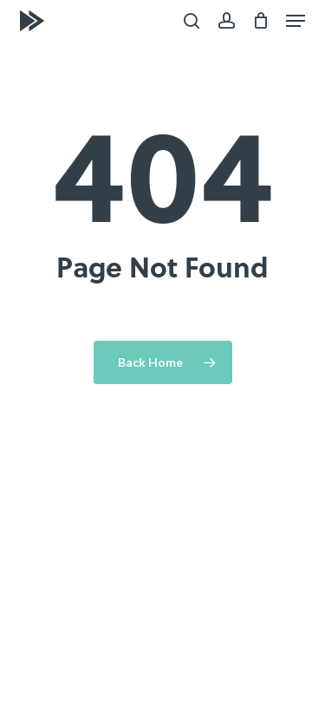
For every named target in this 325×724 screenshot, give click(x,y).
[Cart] (260, 20)
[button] (295, 20)
